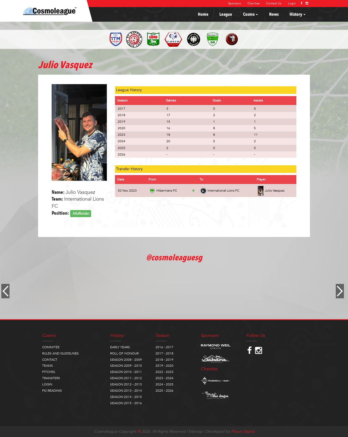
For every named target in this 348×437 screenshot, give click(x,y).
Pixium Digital (242, 431)
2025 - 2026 (164, 390)
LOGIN (47, 384)
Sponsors (234, 3)
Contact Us (273, 3)
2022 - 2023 (164, 372)
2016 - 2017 (164, 347)
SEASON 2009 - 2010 (126, 365)
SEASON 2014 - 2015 (126, 397)
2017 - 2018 (164, 353)
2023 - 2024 (164, 378)
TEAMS (47, 365)
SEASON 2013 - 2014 (126, 390)
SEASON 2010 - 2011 (126, 372)
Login (292, 3)
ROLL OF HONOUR (124, 353)
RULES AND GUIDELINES (60, 353)
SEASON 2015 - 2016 (126, 403)
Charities (253, 3)
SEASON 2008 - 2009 (126, 359)
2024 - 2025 (164, 384)
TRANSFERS (51, 378)
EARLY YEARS (120, 347)
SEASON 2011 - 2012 (126, 378)
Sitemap (195, 431)
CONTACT (49, 359)
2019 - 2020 (164, 365)
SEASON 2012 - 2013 (126, 384)
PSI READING (52, 390)
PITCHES (48, 372)
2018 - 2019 (164, 359)
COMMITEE (51, 347)
